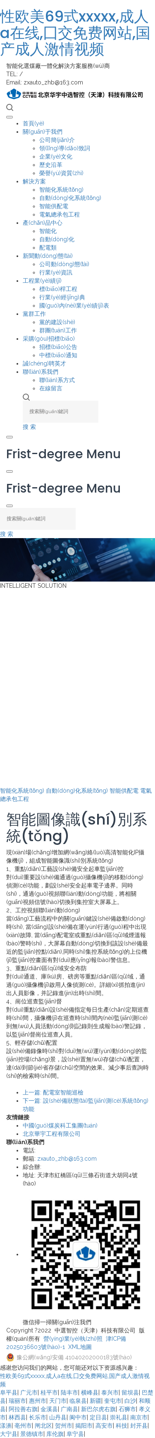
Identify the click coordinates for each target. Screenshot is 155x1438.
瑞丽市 (17, 1400)
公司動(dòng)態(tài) (64, 264)
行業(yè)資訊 (55, 272)
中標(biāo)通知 (58, 355)
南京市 (139, 1417)
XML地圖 (80, 1347)
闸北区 (43, 1425)
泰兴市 (110, 1392)
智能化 (48, 231)
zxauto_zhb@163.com (67, 1158)
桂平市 (49, 1392)
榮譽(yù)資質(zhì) (61, 173)
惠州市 (37, 1400)
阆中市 (78, 1417)
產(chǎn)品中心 (42, 222)
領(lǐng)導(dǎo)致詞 (64, 148)
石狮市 (127, 1409)
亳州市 (23, 1425)
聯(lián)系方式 (57, 380)
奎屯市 (113, 1400)
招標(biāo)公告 (58, 347)
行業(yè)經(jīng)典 (62, 297)
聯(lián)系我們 (40, 371)
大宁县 (8, 1434)
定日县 (98, 1417)
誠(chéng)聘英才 (44, 363)
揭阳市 (84, 1425)
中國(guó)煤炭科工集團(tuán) (60, 1125)
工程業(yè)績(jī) (42, 280)
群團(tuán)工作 (58, 330)
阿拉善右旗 (23, 1409)
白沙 (130, 1400)
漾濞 (6, 1425)
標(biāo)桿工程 (58, 289)
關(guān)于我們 (42, 131)
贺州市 (63, 1425)
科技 (121, 1425)
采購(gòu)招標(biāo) (49, 338)
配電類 (48, 247)
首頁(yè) (33, 123)
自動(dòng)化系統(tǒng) (70, 198)
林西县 (17, 1417)
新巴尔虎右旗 (98, 1409)
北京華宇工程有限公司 (52, 1133)
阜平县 (8, 1392)
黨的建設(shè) (57, 322)
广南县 (69, 1409)
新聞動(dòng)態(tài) (48, 255)
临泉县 (78, 1400)
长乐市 (37, 1417)
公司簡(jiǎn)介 (57, 140)
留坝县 (130, 1392)
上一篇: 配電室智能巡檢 (53, 1092)
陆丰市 (69, 1392)
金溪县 (49, 1409)
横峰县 (89, 1392)
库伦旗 (55, 1434)
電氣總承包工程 (59, 214)
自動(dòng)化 (56, 239)
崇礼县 (118, 1417)
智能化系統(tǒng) (61, 189)
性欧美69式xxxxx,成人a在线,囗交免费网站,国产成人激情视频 (75, 33)
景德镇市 (31, 1434)
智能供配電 (53, 206)
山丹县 (58, 1417)
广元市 (29, 1392)
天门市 (58, 1400)
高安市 (104, 1425)
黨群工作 (34, 313)
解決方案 (34, 181)
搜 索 (29, 426)
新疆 (95, 1400)
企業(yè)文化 (55, 156)
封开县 (139, 1425)
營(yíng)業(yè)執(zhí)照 (73, 1338)
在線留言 (50, 388)
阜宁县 (75, 1434)
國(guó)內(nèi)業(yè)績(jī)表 (74, 305)
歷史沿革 (50, 164)
